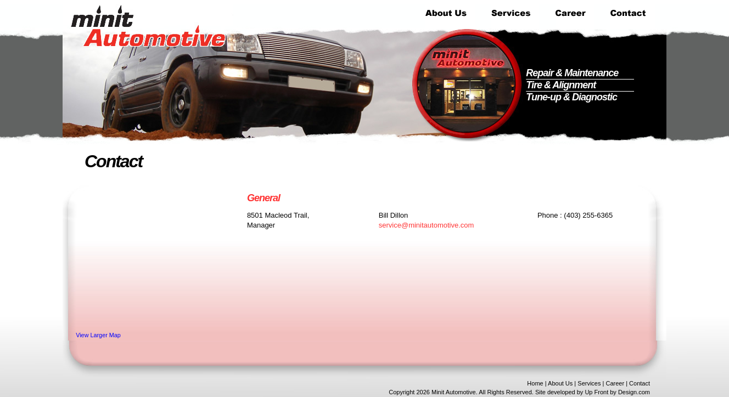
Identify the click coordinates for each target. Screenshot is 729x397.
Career (614, 383)
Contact (639, 383)
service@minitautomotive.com (426, 225)
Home (535, 383)
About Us (560, 383)
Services (589, 383)
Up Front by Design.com (617, 392)
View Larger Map (98, 335)
